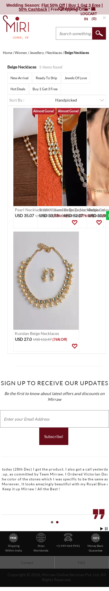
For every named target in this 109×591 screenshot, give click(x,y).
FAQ (81, 563)
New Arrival (19, 78)
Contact (27, 563)
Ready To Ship (46, 78)
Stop (106, 528)
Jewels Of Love (76, 78)
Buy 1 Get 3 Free (45, 89)
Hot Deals (17, 89)
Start (101, 528)
